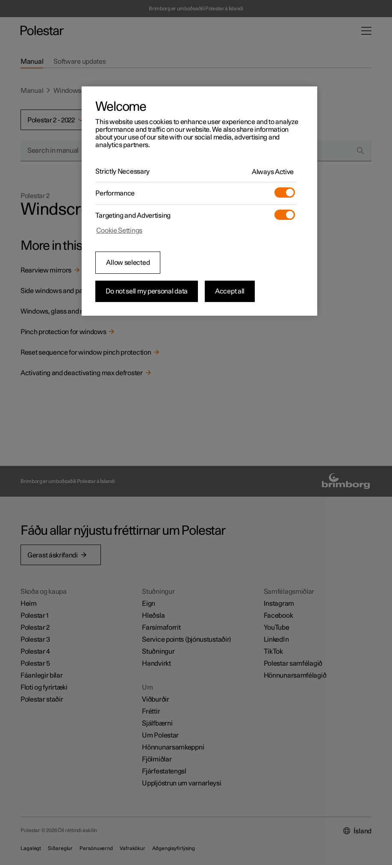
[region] (199, 201)
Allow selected (128, 262)
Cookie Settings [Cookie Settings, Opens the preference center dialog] (119, 230)
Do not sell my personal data (147, 291)
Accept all (230, 291)
